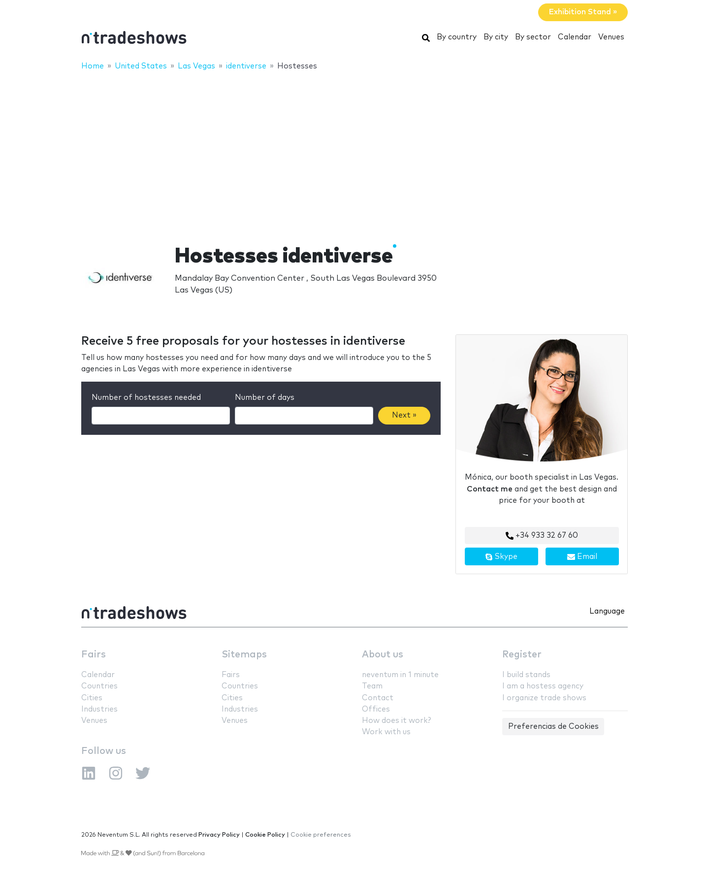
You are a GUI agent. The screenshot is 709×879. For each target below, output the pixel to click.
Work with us (386, 732)
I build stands (526, 675)
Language (607, 611)
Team (372, 686)
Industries (99, 709)
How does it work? (396, 720)
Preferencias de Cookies (553, 726)
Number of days (264, 397)
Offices (376, 709)
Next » (404, 415)
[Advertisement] (354, 151)
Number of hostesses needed (146, 397)
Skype (501, 557)
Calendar (574, 37)
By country (457, 37)
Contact (377, 698)
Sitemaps (244, 654)
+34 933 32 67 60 (542, 536)
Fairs (93, 654)
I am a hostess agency (542, 686)
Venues (611, 37)
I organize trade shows (544, 698)
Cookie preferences (320, 835)
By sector (533, 37)
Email (582, 557)
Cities (91, 698)
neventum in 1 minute (400, 675)
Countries (99, 686)
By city (495, 37)
